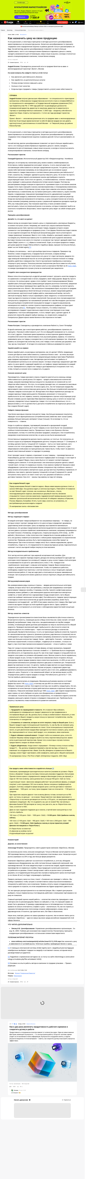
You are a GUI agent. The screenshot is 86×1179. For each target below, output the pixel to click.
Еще (30, 22)
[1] (30, 247)
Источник (11, 973)
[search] (70, 22)
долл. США (72, 266)
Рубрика (10, 976)
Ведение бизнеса (31, 1023)
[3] (53, 768)
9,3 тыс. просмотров (15, 1083)
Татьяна (16, 1090)
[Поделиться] (27, 62)
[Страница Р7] (11, 1024)
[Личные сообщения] (72, 22)
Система (25, 22)
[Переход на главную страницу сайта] (8, 22)
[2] (24, 308)
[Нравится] (21, 62)
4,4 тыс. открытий (13, 59)
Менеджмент (23, 34)
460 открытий (25, 1083)
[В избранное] (25, 62)
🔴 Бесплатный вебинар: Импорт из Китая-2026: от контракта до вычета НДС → (42, 26)
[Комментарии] (13, 62)
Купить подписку (62, 22)
